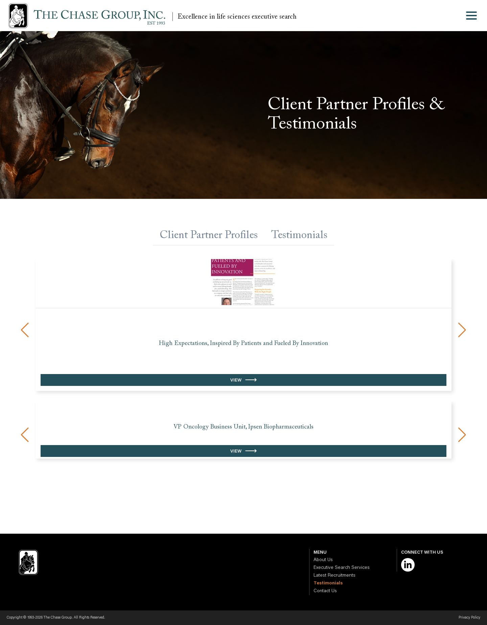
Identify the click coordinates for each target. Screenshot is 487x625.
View (235, 380)
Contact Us (325, 591)
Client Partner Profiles (209, 235)
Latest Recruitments (334, 575)
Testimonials (299, 235)
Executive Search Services (342, 567)
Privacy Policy (469, 618)
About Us (323, 560)
